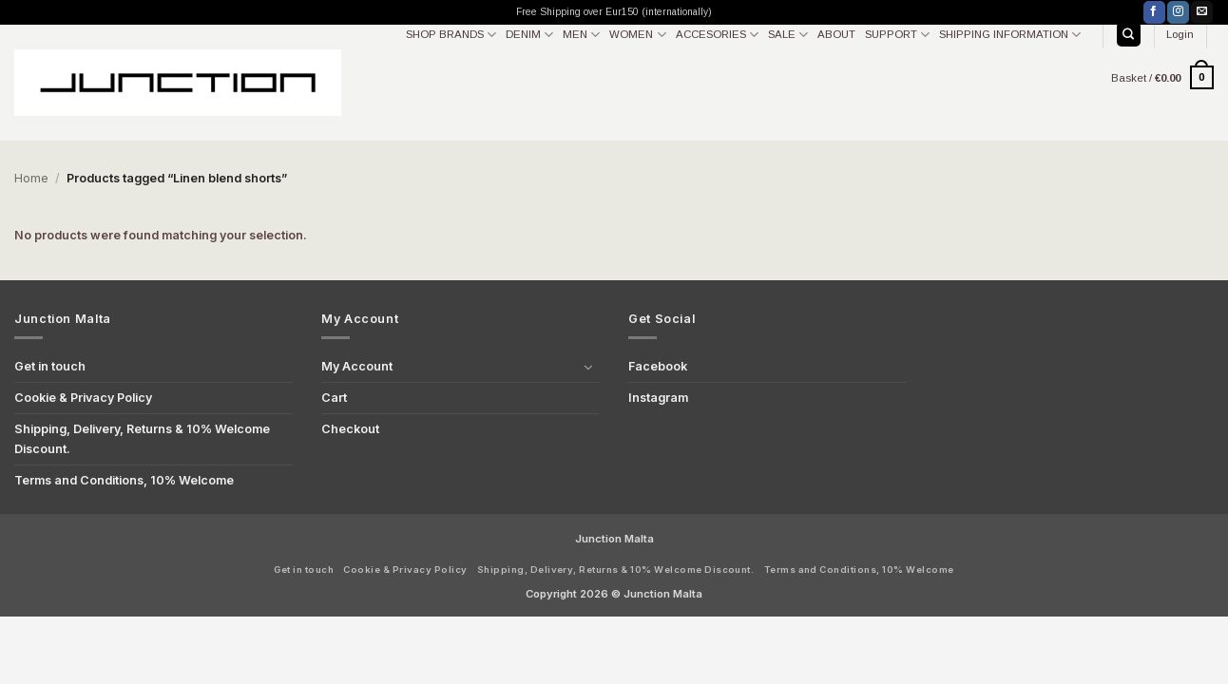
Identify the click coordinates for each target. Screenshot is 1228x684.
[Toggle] (588, 366)
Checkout (350, 429)
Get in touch (50, 366)
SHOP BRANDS (451, 35)
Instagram (658, 397)
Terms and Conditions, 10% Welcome (124, 480)
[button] (1180, 34)
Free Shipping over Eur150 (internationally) (614, 12)
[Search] (1129, 34)
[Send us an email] (1202, 12)
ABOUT (836, 34)
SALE (788, 35)
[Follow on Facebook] (1154, 12)
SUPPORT (897, 35)
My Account (357, 366)
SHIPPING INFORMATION (1010, 35)
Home (31, 178)
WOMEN (637, 35)
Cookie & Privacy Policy (83, 397)
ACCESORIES (717, 35)
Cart (334, 397)
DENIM (529, 35)
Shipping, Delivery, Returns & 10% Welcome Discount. (142, 438)
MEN (581, 35)
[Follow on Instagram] (1178, 12)
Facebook (657, 366)
